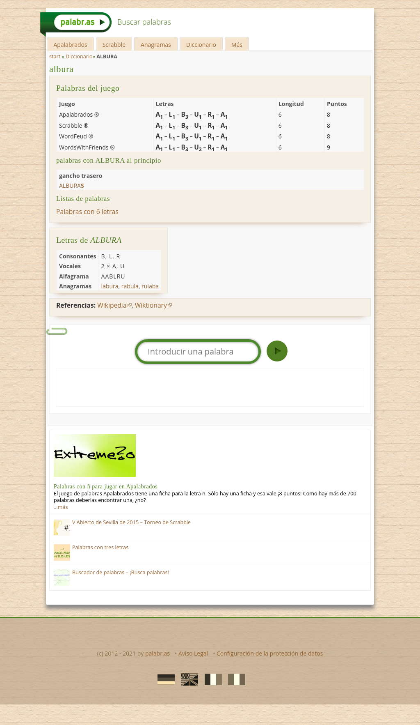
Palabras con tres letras (100, 547)
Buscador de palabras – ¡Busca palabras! (120, 572)
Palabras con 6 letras (87, 211)
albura (61, 69)
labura (110, 286)
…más (61, 507)
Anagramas (156, 44)
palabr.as (157, 653)
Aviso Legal (193, 653)
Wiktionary (151, 305)
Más (236, 44)
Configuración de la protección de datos (270, 653)
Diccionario (201, 44)
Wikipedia (111, 305)
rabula (130, 286)
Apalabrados (70, 44)
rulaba (150, 286)
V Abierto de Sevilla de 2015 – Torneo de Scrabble (131, 522)
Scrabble (114, 44)
